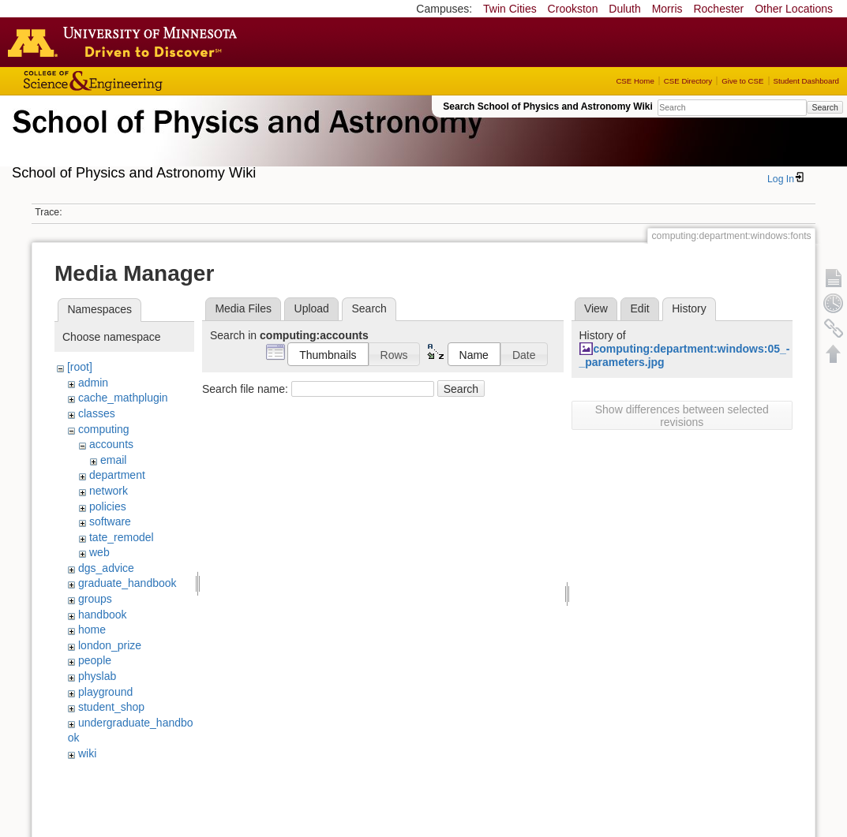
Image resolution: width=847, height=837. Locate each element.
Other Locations (794, 8)
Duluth (624, 8)
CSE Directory (688, 81)
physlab (97, 676)
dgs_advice (106, 568)
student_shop (111, 707)
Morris (667, 8)
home (92, 629)
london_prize (109, 645)
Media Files (243, 308)
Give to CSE (742, 81)
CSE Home (635, 81)
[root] (79, 367)
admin (93, 382)
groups (95, 598)
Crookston (573, 8)
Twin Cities (510, 8)
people (94, 660)
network (108, 490)
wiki (87, 753)
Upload (311, 308)
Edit (640, 308)
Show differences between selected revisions (682, 415)
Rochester (718, 8)
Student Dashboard (806, 81)
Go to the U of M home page (126, 41)
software (110, 521)
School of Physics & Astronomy (244, 140)
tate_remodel (121, 537)
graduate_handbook (127, 583)
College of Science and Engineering (142, 81)
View (596, 308)
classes (96, 413)
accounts (111, 444)
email (113, 460)
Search (824, 107)
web (99, 552)
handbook (102, 614)
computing (103, 429)
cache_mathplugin (123, 397)
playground (105, 692)
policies (107, 506)
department (117, 475)
